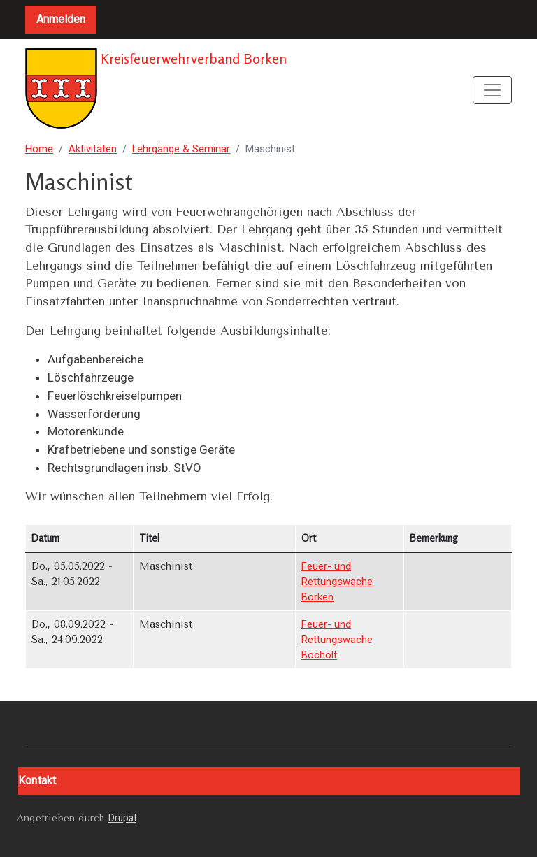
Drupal (122, 817)
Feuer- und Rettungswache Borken (337, 581)
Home (39, 149)
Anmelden (60, 19)
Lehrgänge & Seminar (181, 149)
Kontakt (37, 780)
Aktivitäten (93, 149)
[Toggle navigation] (492, 90)
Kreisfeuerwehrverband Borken (156, 90)
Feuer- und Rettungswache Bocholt (337, 639)
